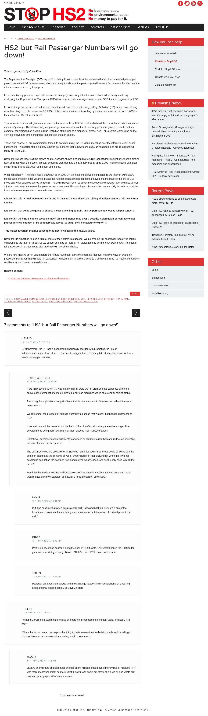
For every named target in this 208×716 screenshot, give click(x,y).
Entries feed (158, 277)
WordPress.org (160, 293)
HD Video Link (95, 299)
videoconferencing (61, 301)
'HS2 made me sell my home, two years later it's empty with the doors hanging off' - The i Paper (175, 115)
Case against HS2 (33, 27)
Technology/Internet (17, 301)
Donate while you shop (167, 77)
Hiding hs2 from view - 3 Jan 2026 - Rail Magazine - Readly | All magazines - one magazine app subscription (173, 159)
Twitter (187, 3)
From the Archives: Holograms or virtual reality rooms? (40, 278)
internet (109, 299)
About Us (162, 27)
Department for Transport (62, 299)
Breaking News (168, 103)
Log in (155, 269)
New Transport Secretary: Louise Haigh (173, 247)
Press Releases (120, 27)
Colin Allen (21, 299)
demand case (37, 299)
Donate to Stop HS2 (166, 61)
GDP (83, 299)
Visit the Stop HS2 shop (168, 69)
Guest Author (46, 38)
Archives (143, 27)
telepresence (40, 301)
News (135, 293)
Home (11, 27)
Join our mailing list (165, 84)
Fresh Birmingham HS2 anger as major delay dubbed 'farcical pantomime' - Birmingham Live (173, 131)
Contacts (97, 27)
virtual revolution (86, 301)
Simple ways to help (166, 53)
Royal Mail (122, 299)
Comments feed (160, 285)
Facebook (180, 3)
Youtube (193, 3)
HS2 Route (58, 27)
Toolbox (78, 27)
